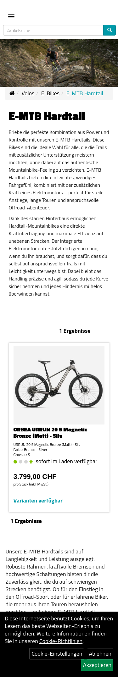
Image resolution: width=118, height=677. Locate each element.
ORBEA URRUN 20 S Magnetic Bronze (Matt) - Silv (50, 432)
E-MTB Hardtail (84, 93)
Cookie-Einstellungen (56, 653)
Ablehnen (100, 653)
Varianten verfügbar (38, 500)
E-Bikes (50, 93)
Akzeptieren (97, 665)
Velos (27, 93)
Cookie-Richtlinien (60, 641)
